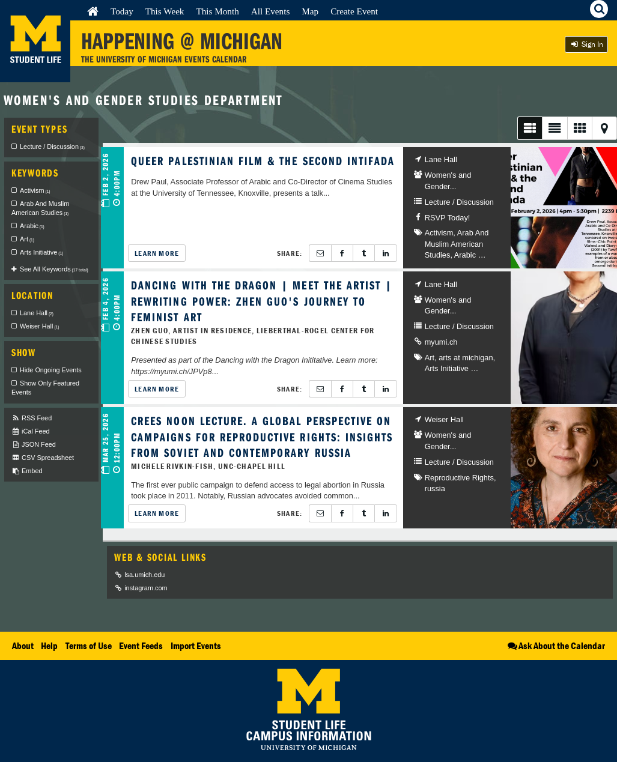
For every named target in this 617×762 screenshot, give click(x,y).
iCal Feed (30, 431)
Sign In (586, 44)
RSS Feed (31, 418)
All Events (270, 11)
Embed (26, 471)
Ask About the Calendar (555, 646)
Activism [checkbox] (35, 190)
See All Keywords (54, 269)
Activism (439, 232)
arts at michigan (466, 357)
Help (49, 646)
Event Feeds (141, 646)
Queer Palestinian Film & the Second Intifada (263, 160)
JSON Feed (33, 445)
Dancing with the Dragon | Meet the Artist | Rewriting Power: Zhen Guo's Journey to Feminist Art (261, 300)
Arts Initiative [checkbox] (41, 252)
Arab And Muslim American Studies (457, 243)
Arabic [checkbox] (32, 225)
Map (310, 11)
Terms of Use (88, 646)
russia (435, 488)
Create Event (354, 11)
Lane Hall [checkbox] (36, 312)
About (23, 646)
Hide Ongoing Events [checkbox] (51, 369)
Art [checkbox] (27, 239)
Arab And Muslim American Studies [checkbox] (40, 208)
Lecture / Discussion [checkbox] (52, 146)
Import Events (196, 646)
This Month (217, 11)
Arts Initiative (447, 368)
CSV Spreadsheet (42, 458)
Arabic (465, 254)
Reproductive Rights (459, 477)
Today (122, 11)
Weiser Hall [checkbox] (39, 326)
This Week (164, 11)
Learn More (157, 253)
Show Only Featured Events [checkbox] (45, 387)
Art (429, 357)
